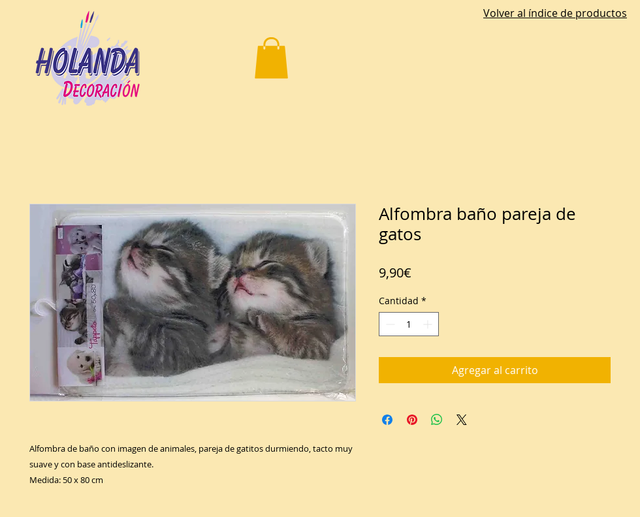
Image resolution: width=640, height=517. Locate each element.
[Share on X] (462, 420)
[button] (271, 57)
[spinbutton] (409, 324)
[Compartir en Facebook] (387, 420)
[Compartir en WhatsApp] (437, 420)
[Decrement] (389, 324)
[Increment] (429, 324)
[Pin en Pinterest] (412, 420)
